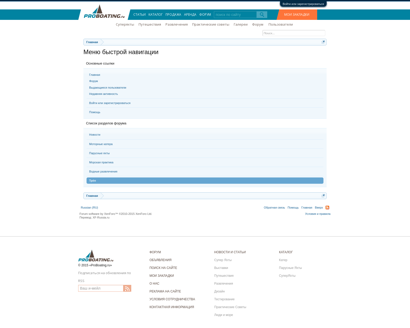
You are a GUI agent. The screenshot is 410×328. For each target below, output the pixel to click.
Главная (94, 74)
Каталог (156, 14)
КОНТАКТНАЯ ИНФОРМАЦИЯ (172, 307)
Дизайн (219, 291)
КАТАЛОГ (286, 252)
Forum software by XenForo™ (115, 213)
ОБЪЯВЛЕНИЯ (161, 260)
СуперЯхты (287, 276)
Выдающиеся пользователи (107, 87)
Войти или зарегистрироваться (303, 3)
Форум (93, 81)
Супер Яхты (223, 260)
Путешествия (150, 24)
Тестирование (224, 299)
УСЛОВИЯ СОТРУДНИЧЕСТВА (172, 299)
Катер (283, 260)
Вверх (319, 207)
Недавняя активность (103, 93)
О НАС (155, 283)
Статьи (139, 14)
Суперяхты (125, 24)
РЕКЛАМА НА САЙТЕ (165, 291)
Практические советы (210, 24)
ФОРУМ (155, 252)
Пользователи (281, 24)
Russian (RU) (89, 207)
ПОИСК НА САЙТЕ (163, 268)
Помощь (94, 112)
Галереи (241, 24)
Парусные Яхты (290, 268)
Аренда (190, 14)
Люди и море (223, 315)
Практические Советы (230, 307)
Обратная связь (274, 207)
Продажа (173, 14)
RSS (327, 207)
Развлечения (177, 24)
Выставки (221, 268)
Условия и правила (318, 213)
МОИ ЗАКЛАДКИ (296, 14)
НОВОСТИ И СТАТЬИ (230, 252)
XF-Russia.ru (101, 217)
